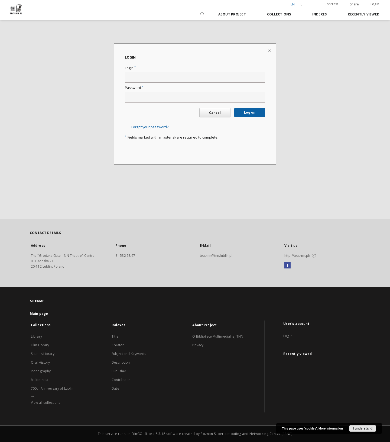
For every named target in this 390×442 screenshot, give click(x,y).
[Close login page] (270, 51)
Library (36, 336)
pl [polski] (301, 4)
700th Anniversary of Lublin (52, 388)
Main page (39, 313)
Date (115, 388)
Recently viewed (363, 14)
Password (134, 87)
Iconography (41, 371)
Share (354, 4)
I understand (362, 428)
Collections (279, 14)
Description (121, 362)
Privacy (197, 345)
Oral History (40, 362)
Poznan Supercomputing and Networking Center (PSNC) (246, 433)
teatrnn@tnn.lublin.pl (216, 255)
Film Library (40, 345)
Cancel (215, 112)
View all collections (45, 402)
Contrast (331, 4)
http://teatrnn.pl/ (300, 255)
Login (374, 4)
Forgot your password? (149, 127)
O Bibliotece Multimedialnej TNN (217, 336)
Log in (288, 336)
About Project (232, 14)
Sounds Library (42, 353)
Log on (249, 112)
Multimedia (39, 379)
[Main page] (202, 14)
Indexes (319, 14)
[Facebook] (287, 265)
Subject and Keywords (129, 353)
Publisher (119, 371)
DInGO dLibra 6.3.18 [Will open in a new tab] (148, 433)
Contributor (121, 379)
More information (330, 428)
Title (115, 336)
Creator (118, 345)
